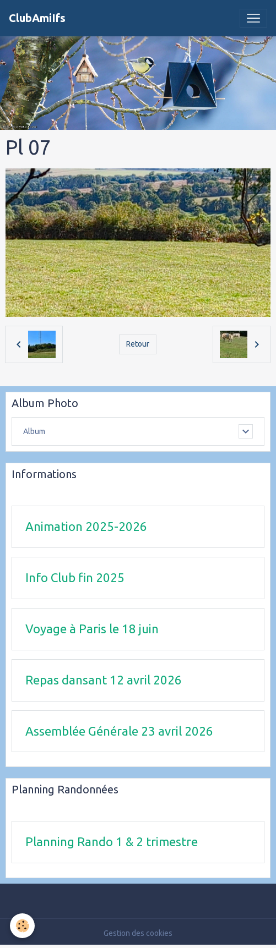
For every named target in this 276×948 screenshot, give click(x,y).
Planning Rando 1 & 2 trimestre (111, 841)
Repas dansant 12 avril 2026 (103, 680)
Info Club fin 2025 (75, 577)
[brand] (37, 18)
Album (34, 431)
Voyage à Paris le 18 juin (92, 628)
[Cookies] (22, 925)
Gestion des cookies (138, 933)
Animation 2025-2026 (86, 526)
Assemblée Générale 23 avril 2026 (119, 731)
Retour (137, 343)
